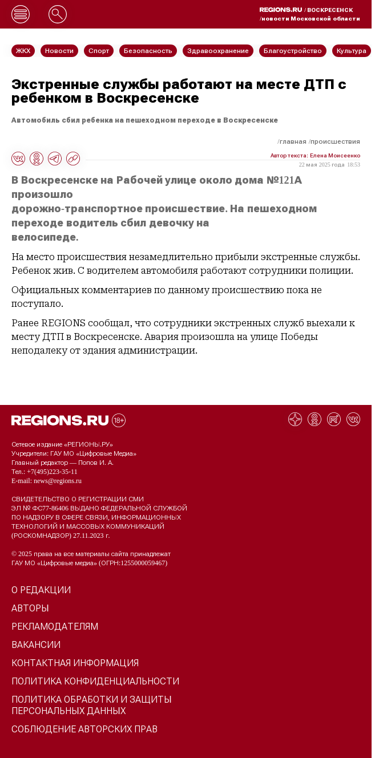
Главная (293, 141)
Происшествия (335, 141)
